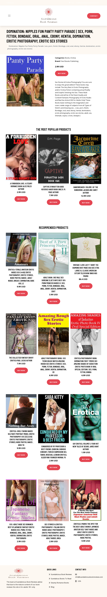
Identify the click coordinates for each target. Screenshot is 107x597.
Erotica (73, 58)
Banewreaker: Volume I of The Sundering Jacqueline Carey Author (85, 190)
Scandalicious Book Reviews (61, 574)
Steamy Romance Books (60, 583)
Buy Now (61, 73)
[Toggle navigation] (9, 16)
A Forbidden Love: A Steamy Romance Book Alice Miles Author (21, 186)
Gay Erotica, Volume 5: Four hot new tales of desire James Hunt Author (86, 446)
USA (71, 3)
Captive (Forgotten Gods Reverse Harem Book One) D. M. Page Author (53, 189)
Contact (94, 16)
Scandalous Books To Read (61, 579)
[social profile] (16, 3)
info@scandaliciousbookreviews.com (87, 3)
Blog (52, 587)
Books (67, 58)
